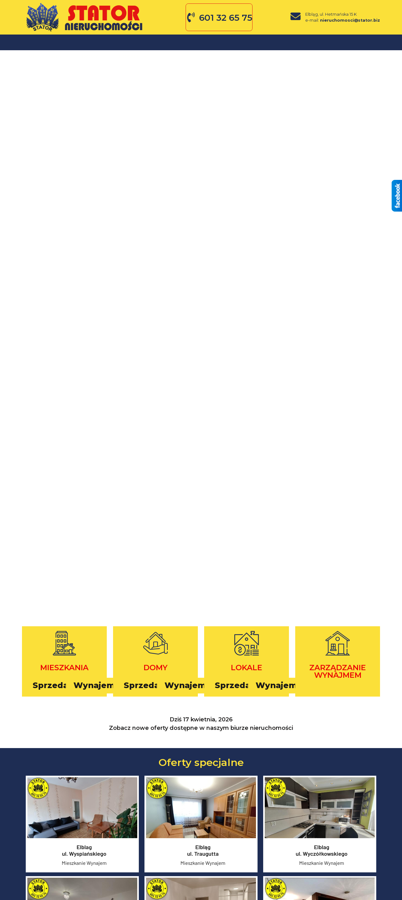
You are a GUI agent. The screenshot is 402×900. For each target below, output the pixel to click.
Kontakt (263, 42)
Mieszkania (48, 42)
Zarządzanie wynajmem (337, 671)
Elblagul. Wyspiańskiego (84, 851)
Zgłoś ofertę (217, 42)
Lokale (133, 42)
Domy (94, 42)
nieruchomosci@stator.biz (350, 20)
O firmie (172, 42)
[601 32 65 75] (191, 17)
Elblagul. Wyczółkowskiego (322, 851)
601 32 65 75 (225, 17)
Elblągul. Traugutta (203, 851)
